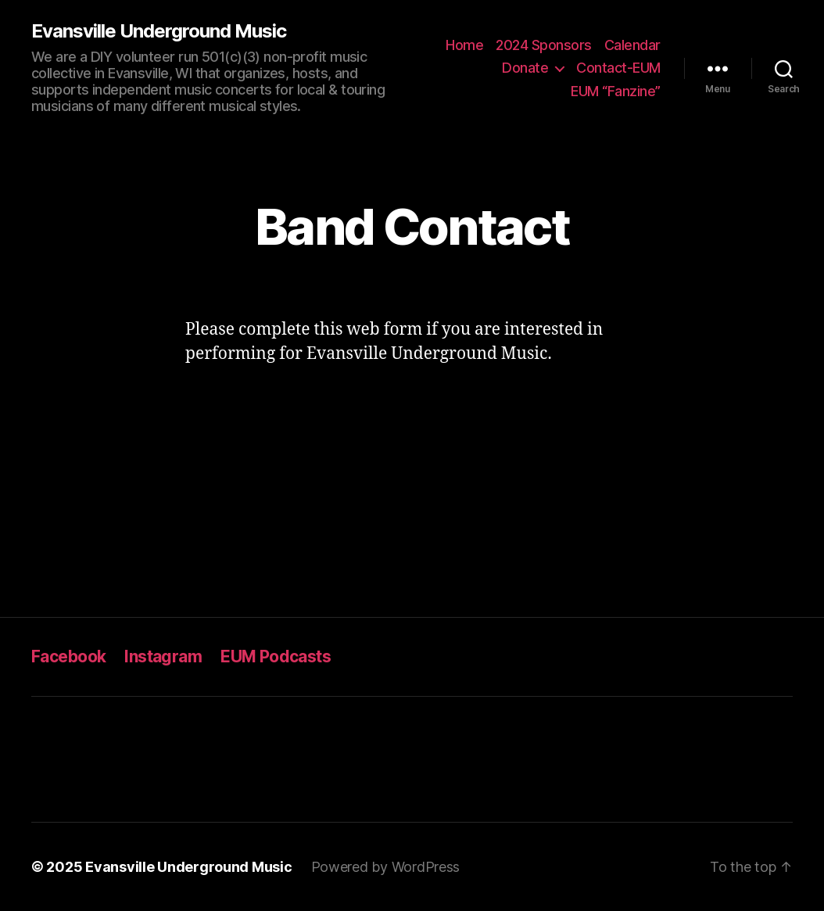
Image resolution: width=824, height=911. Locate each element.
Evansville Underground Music (158, 31)
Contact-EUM (618, 67)
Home (464, 45)
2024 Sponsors (544, 45)
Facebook (68, 656)
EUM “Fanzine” (616, 91)
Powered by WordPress (385, 867)
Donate (525, 67)
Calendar (632, 45)
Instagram (163, 656)
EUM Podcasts (275, 656)
